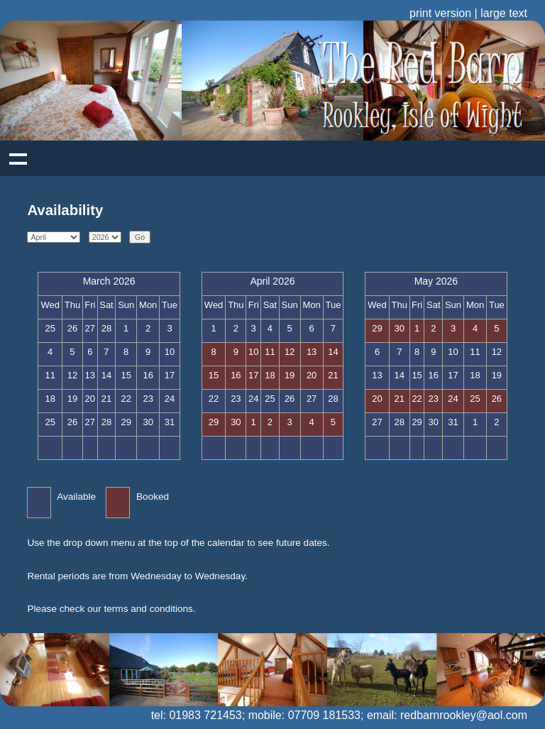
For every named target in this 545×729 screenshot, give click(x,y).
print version (440, 13)
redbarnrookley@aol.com (463, 715)
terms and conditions (148, 608)
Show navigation (17, 158)
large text (503, 13)
